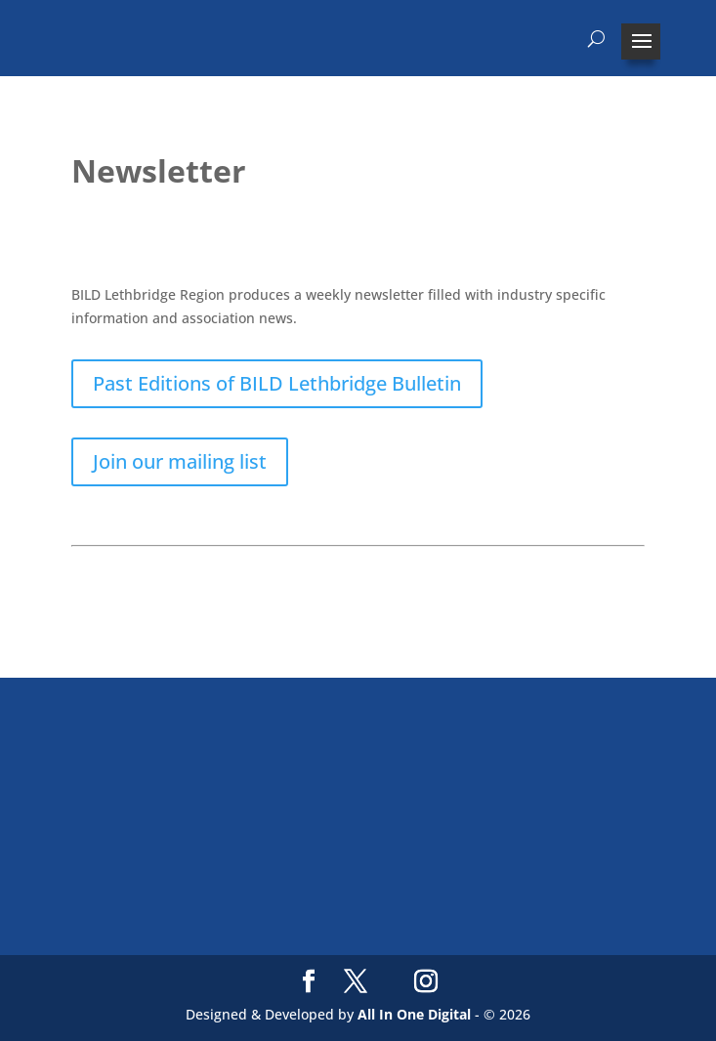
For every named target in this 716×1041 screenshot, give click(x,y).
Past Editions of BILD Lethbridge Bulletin (277, 383)
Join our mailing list (180, 461)
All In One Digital (414, 1014)
